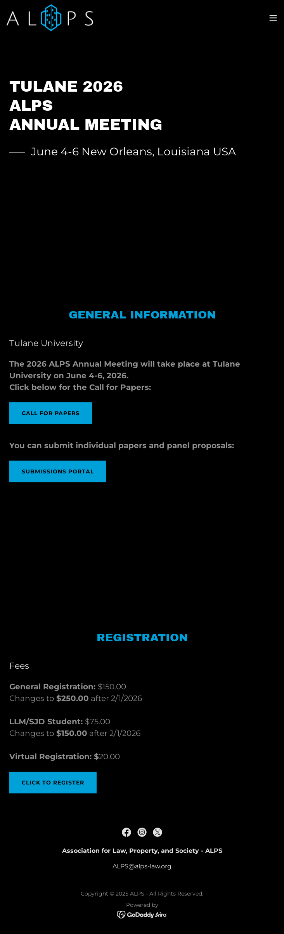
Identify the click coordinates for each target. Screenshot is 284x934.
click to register (53, 782)
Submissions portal (58, 471)
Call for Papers (51, 413)
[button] (273, 18)
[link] (49, 17)
